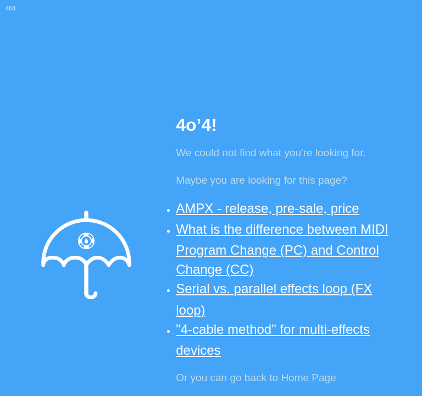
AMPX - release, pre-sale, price (267, 208)
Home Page (308, 377)
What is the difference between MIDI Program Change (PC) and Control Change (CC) (282, 249)
